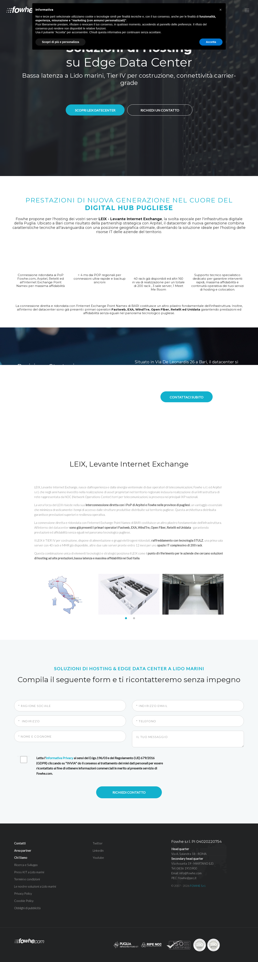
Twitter (98, 843)
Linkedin (98, 850)
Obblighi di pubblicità (27, 908)
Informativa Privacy (59, 758)
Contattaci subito (186, 397)
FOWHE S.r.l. (198, 885)
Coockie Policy (23, 901)
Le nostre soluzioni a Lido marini (35, 886)
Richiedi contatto (129, 792)
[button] (220, 9)
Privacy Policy (23, 893)
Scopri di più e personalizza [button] (60, 42)
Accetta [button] (211, 42)
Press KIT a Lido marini (29, 872)
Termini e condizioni (27, 879)
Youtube (98, 857)
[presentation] (201, 763)
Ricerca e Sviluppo (26, 865)
